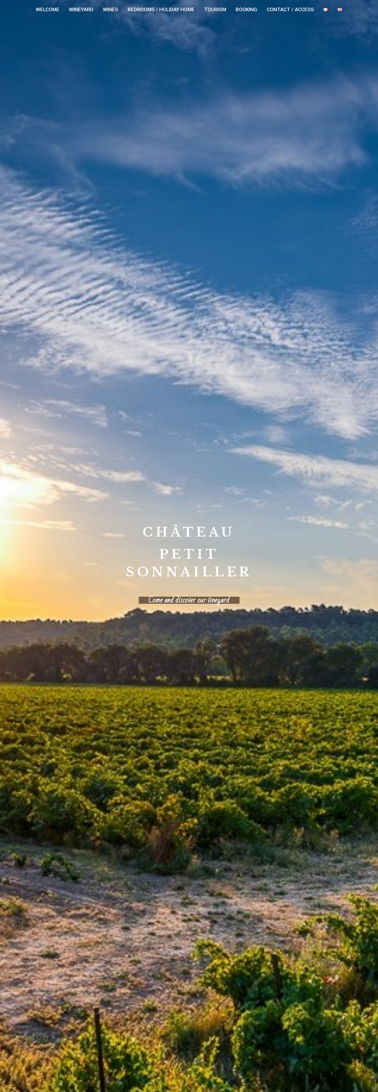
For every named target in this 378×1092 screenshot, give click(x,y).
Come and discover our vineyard (189, 600)
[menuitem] (48, 9)
